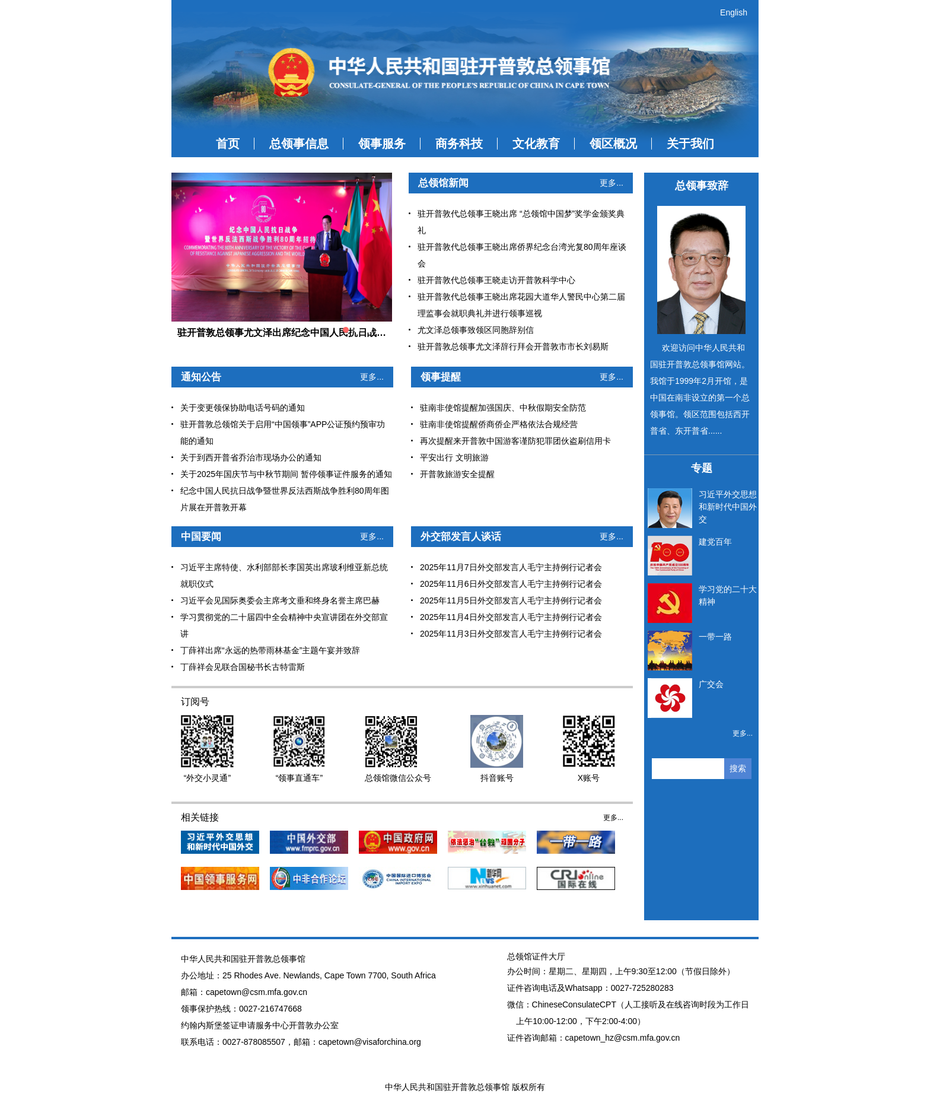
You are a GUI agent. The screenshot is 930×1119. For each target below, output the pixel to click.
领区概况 (613, 143)
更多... (611, 182)
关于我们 (690, 143)
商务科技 (459, 143)
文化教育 (536, 143)
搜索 (738, 768)
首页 (228, 143)
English (733, 12)
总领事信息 (299, 143)
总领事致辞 (701, 186)
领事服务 (382, 143)
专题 (701, 468)
